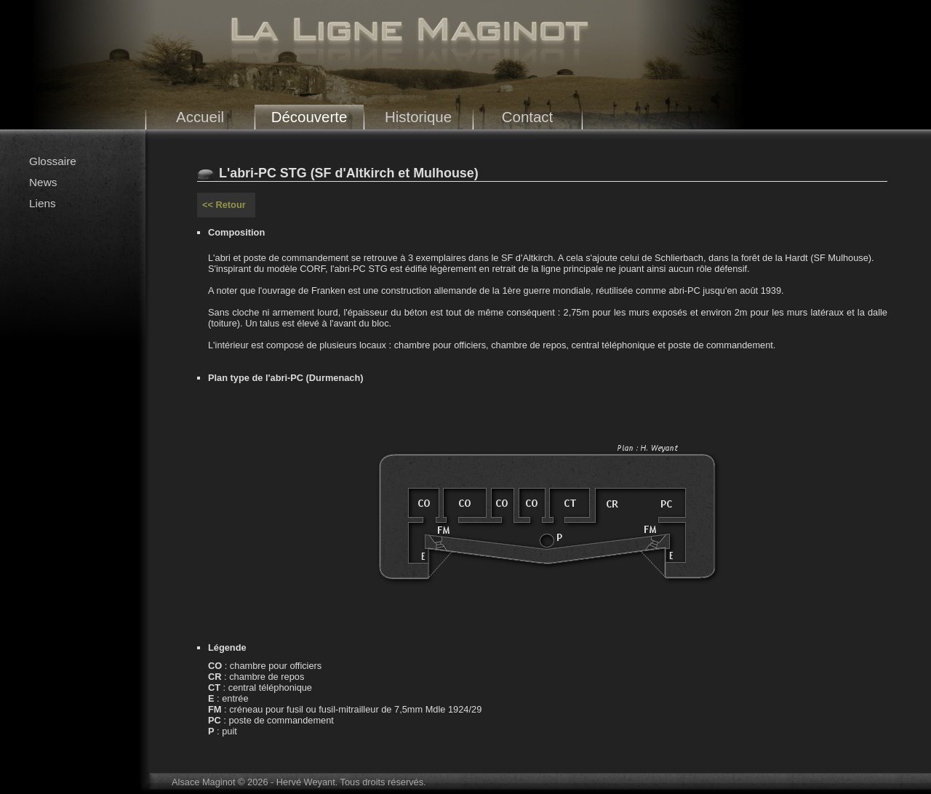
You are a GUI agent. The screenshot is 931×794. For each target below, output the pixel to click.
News (43, 182)
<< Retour (224, 204)
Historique (418, 116)
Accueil (200, 116)
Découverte (309, 116)
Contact (528, 116)
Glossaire (52, 161)
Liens (42, 203)
